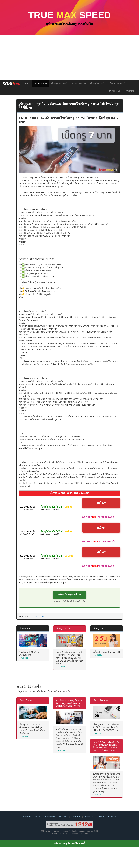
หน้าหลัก (27, 817)
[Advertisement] (69, 57)
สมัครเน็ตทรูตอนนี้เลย (69, 594)
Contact (129, 91)
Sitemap (112, 817)
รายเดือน (63, 817)
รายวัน (38, 817)
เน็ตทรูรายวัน (41, 83)
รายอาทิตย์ (50, 817)
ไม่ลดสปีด (76, 817)
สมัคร (101, 503)
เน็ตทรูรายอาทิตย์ (59, 83)
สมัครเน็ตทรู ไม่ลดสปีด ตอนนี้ (69, 843)
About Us (114, 91)
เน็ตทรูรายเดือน (78, 83)
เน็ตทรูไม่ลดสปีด (97, 83)
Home (27, 83)
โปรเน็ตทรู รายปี (117, 83)
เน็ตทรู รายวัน (38, 616)
